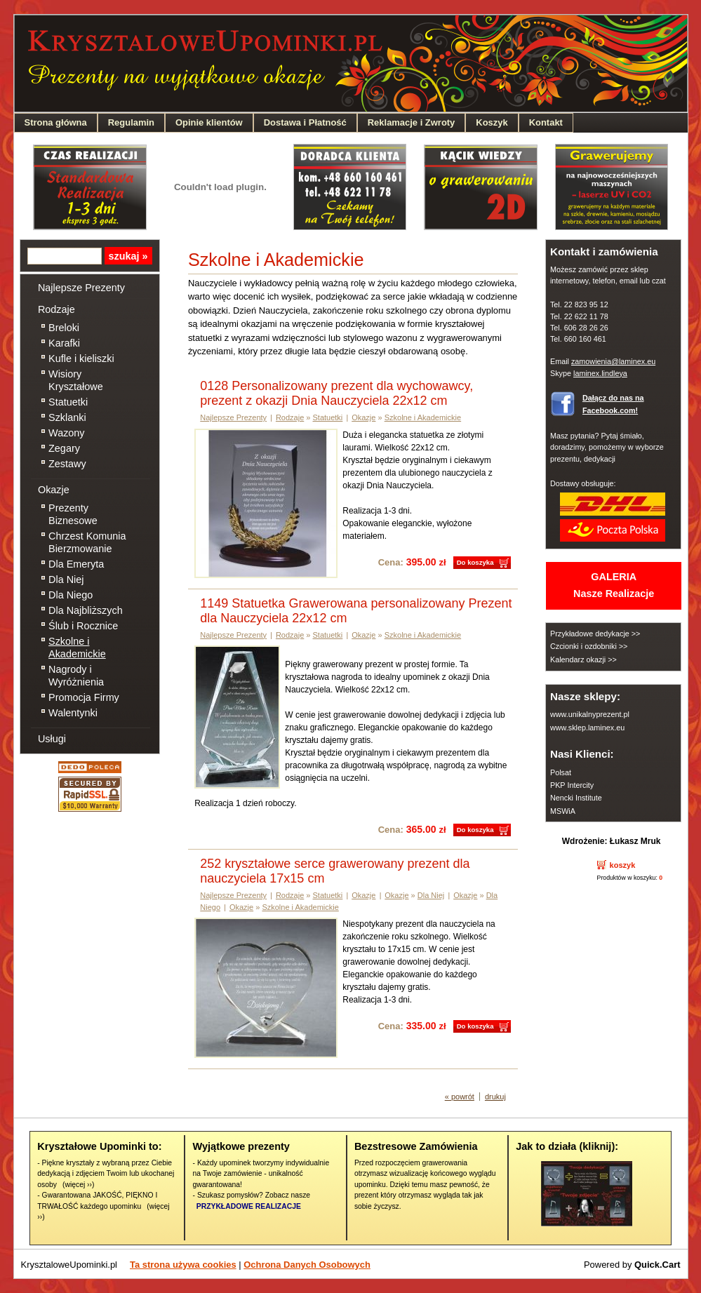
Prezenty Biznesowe (73, 514)
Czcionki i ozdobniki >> (588, 646)
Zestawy (67, 463)
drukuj (495, 1096)
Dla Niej (66, 579)
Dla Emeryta (76, 564)
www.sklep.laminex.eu (587, 727)
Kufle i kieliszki (81, 358)
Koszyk (491, 122)
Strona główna (56, 122)
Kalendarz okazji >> (583, 659)
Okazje (53, 489)
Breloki (63, 327)
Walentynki (73, 712)
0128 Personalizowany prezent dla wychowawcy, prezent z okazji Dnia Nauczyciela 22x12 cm (336, 393)
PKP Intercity (572, 785)
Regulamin (131, 122)
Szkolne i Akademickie (77, 647)
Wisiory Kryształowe (75, 380)
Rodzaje (56, 309)
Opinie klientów (209, 122)
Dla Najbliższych (85, 610)
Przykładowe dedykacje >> (595, 633)
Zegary (64, 448)
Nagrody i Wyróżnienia (76, 676)
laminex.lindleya (600, 373)
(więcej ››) (78, 1184)
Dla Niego (70, 595)
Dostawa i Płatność (305, 122)
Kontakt (546, 122)
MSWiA (562, 811)
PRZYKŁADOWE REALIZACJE (248, 1206)
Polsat (560, 772)
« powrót (459, 1096)
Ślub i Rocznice (83, 625)
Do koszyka (475, 562)
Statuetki (68, 402)
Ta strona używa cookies (183, 1264)
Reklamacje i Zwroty (411, 122)
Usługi (52, 738)
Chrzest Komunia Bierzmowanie (87, 542)
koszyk (623, 865)
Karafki (64, 343)
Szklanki (67, 417)
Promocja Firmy (83, 697)
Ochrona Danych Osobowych (306, 1264)
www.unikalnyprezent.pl (589, 714)
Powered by (632, 1264)
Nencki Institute (576, 797)
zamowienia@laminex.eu (613, 361)
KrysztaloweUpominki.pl (69, 1264)
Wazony (66, 432)
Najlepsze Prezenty (81, 287)
